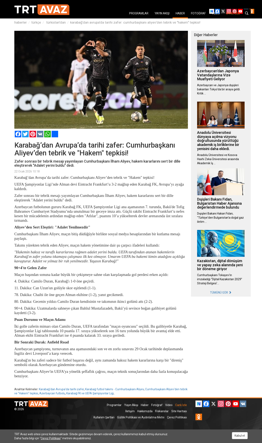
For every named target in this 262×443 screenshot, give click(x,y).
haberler (20, 22)
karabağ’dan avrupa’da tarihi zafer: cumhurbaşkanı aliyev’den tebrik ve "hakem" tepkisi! (135, 22)
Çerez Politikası (177, 417)
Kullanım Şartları (104, 417)
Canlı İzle (181, 405)
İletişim (130, 411)
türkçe (36, 22)
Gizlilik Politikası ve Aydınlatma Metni (140, 417)
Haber (145, 405)
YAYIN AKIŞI (162, 13)
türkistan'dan (55, 22)
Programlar (114, 405)
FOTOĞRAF (198, 13)
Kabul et (240, 435)
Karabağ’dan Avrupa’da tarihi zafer (61, 389)
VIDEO (216, 13)
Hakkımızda (144, 411)
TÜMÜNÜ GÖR (221, 292)
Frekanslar (162, 411)
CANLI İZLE (233, 13)
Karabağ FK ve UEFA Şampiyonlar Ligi (90, 393)
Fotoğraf (157, 405)
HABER (180, 13)
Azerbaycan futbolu (52, 393)
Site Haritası (179, 411)
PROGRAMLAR (138, 13)
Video (169, 405)
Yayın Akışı (131, 405)
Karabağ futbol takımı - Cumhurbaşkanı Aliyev (114, 389)
